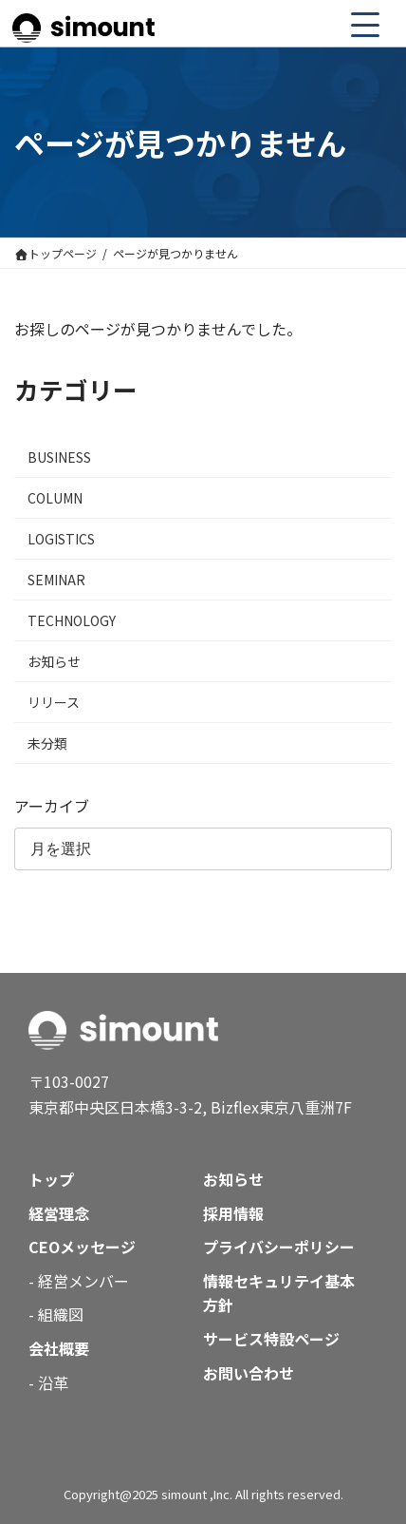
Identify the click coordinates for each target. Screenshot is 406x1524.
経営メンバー (83, 1280)
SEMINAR (56, 579)
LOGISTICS (61, 538)
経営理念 (58, 1213)
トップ (51, 1179)
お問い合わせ (248, 1373)
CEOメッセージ (82, 1246)
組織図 (60, 1314)
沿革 (53, 1382)
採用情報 (233, 1213)
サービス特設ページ (271, 1338)
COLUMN (55, 497)
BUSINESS (59, 457)
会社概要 (58, 1348)
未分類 (47, 742)
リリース (54, 702)
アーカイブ (51, 805)
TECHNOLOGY (72, 620)
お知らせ (54, 661)
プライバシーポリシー (279, 1246)
